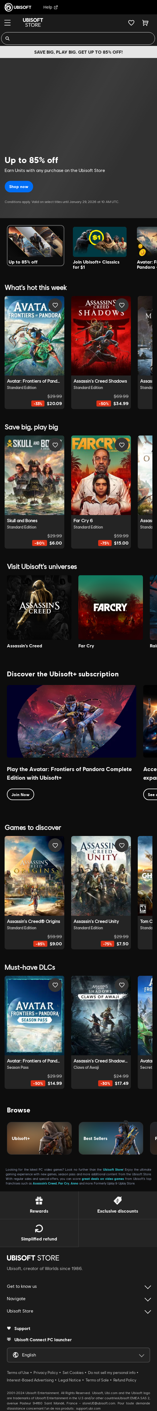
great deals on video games (103, 1178)
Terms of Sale (97, 1380)
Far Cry (63, 1183)
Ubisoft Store (113, 1169)
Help (50, 7)
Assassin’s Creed (45, 1183)
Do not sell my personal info (111, 1372)
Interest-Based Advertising (30, 1380)
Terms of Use (18, 1372)
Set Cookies (73, 1372)
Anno (74, 1183)
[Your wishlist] (131, 22)
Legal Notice (69, 1380)
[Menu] (7, 22)
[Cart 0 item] (145, 22)
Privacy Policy (46, 1372)
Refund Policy (124, 1380)
